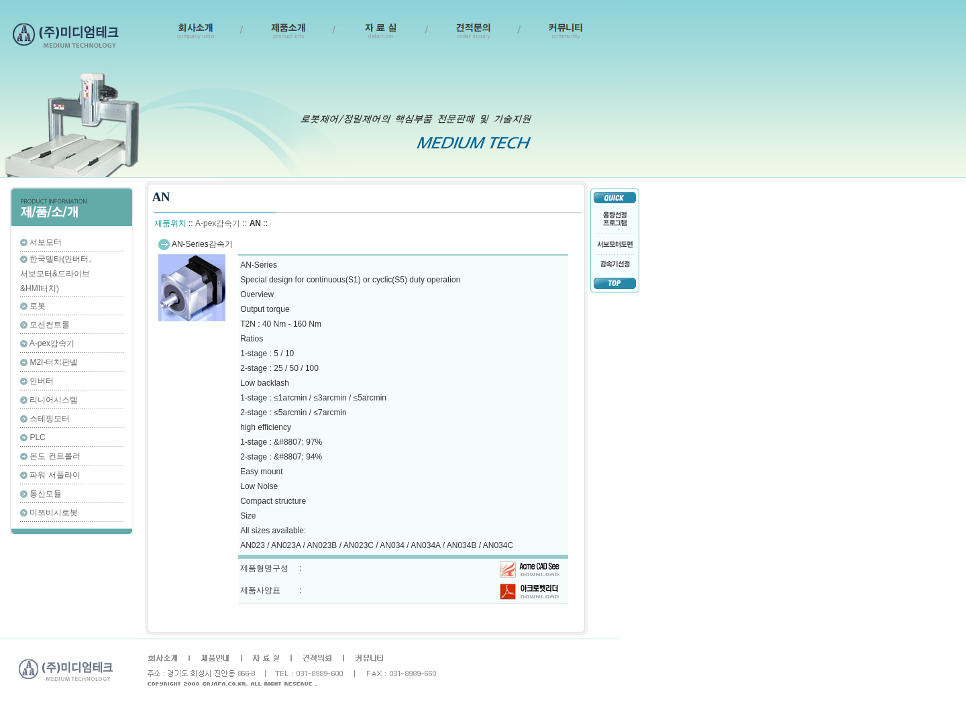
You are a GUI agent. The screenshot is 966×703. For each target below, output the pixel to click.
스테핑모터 (50, 418)
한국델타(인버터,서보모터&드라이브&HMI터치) (55, 273)
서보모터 (46, 242)
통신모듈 (46, 493)
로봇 (38, 306)
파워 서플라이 (55, 475)
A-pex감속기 (52, 343)
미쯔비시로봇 (54, 512)
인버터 (42, 381)
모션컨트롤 (50, 324)
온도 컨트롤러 (55, 456)
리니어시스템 (54, 399)
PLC (37, 437)
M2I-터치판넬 (54, 362)
